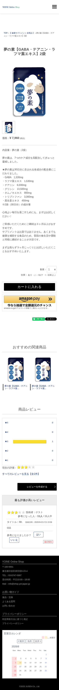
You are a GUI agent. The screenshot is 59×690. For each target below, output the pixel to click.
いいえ (14, 540)
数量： (43, 269)
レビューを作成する (34, 486)
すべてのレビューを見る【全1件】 (21, 474)
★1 (6, 460)
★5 (6, 423)
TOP (5, 33)
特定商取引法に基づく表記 (15, 619)
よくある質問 (8, 601)
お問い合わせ (8, 606)
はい (38, 534)
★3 (6, 441)
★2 (6, 451)
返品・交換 (7, 597)
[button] (29, 301)
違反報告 (48, 542)
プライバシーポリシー (13, 623)
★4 (6, 432)
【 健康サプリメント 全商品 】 (21, 33)
